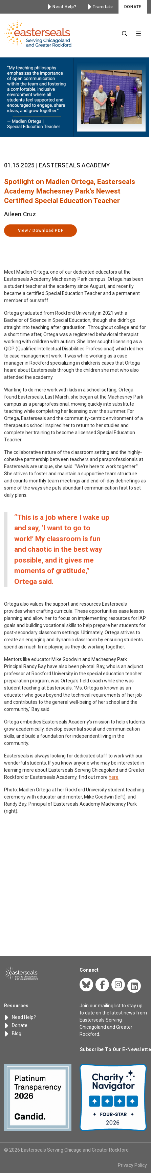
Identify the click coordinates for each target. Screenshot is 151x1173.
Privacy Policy (132, 1165)
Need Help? (20, 1017)
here (113, 794)
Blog (12, 1033)
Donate (15, 1025)
